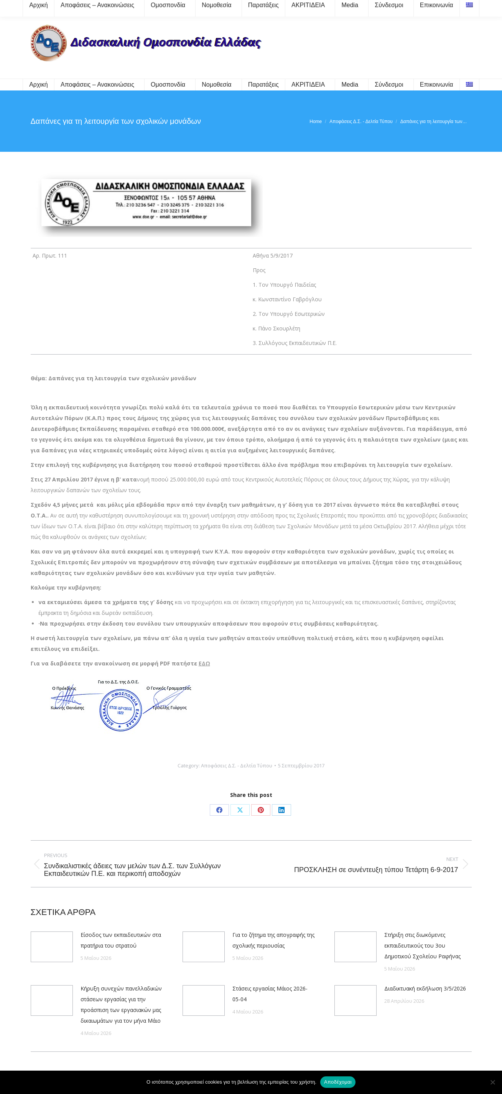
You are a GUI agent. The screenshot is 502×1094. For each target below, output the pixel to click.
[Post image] (52, 946)
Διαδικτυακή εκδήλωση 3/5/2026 (425, 988)
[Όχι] (492, 1082)
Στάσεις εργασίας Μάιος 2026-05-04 (270, 994)
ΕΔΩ (204, 663)
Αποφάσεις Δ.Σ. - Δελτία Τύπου (236, 765)
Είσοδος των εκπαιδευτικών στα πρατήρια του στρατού (121, 940)
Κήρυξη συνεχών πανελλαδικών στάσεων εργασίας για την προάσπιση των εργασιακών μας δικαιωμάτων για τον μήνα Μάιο (121, 1004)
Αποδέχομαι (338, 1082)
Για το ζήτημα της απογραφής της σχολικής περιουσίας (273, 940)
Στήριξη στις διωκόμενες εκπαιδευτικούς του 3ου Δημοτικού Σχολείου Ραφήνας (422, 945)
